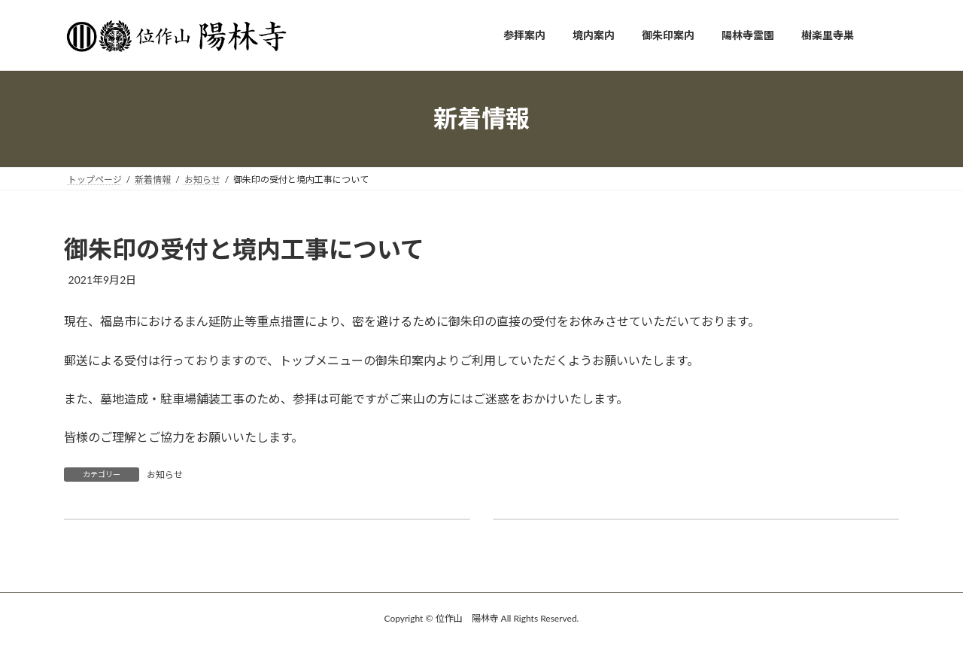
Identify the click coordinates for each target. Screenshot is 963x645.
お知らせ (165, 474)
